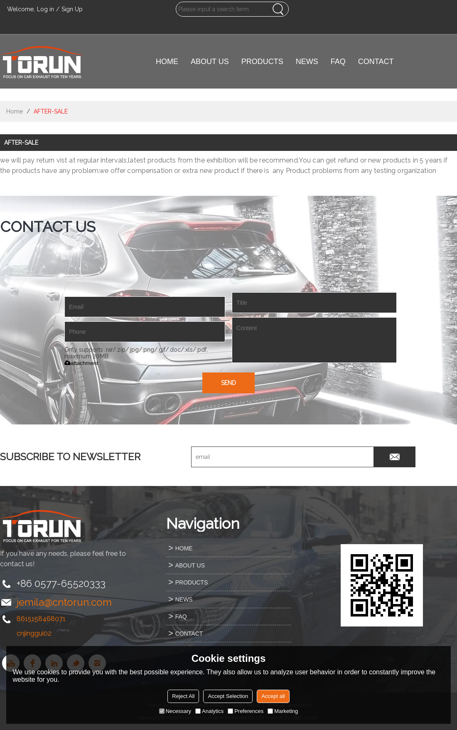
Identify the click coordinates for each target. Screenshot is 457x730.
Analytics (209, 711)
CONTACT (376, 61)
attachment (81, 363)
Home (14, 111)
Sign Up (72, 9)
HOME (167, 61)
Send (228, 383)
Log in (45, 9)
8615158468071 (41, 619)
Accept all (273, 696)
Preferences (245, 711)
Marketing (283, 711)
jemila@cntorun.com (64, 602)
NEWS (307, 61)
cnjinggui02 (34, 633)
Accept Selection (228, 696)
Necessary (175, 711)
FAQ (338, 61)
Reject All (183, 696)
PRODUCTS (262, 61)
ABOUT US (210, 61)
